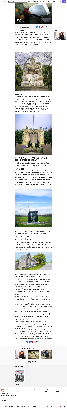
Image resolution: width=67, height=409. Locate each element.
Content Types (47, 391)
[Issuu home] (4, 1)
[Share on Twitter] (44, 27)
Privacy (5, 406)
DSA (24, 406)
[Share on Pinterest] (42, 27)
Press (35, 396)
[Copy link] (49, 27)
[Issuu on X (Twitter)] (56, 406)
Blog (35, 398)
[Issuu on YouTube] (64, 406)
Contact (35, 400)
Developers (57, 391)
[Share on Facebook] (37, 27)
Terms (2, 406)
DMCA (22, 406)
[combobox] (18, 1)
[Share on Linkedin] (39, 27)
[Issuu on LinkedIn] (52, 406)
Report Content (17, 406)
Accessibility (28, 406)
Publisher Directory (59, 393)
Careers (35, 393)
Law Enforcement (10, 406)
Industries (46, 396)
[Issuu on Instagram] (60, 406)
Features (46, 393)
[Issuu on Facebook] (47, 406)
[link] (54, 1)
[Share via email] (47, 27)
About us (35, 391)
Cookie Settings (34, 406)
